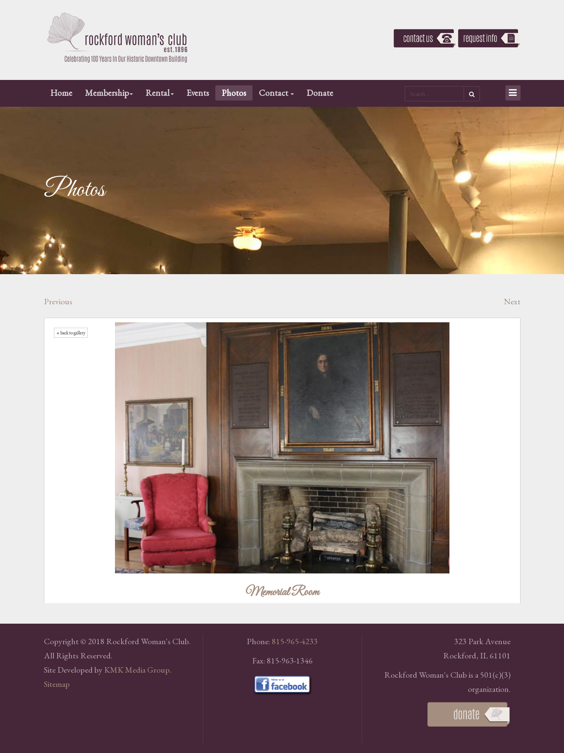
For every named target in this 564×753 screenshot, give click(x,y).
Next (512, 301)
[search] (434, 93)
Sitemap (57, 683)
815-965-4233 (295, 641)
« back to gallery (70, 333)
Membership (109, 92)
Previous (58, 301)
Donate (319, 92)
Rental (159, 92)
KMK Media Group (137, 669)
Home (61, 92)
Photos (234, 92)
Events (197, 92)
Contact (276, 92)
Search (472, 93)
